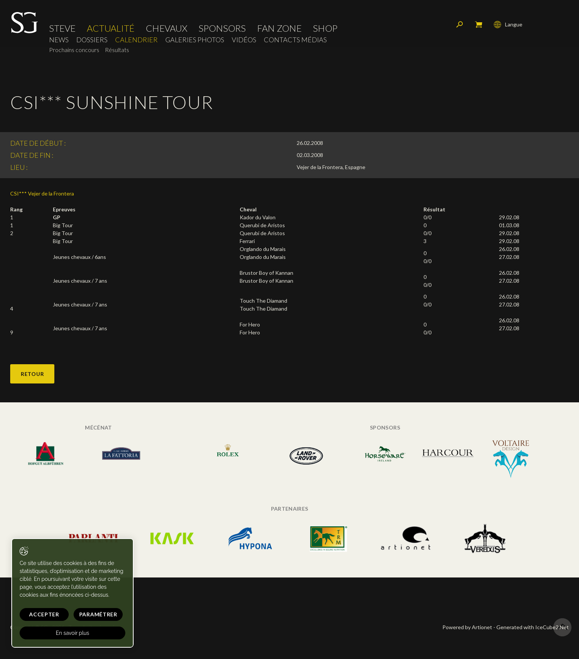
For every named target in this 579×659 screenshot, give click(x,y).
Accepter (44, 614)
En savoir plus (72, 633)
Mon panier (478, 24)
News (59, 40)
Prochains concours (74, 49)
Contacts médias (295, 40)
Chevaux (166, 28)
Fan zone (279, 28)
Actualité (110, 28)
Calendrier (136, 40)
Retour (32, 374)
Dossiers (92, 40)
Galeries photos (194, 40)
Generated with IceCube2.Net (532, 627)
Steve (62, 28)
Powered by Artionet (467, 627)
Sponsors (222, 28)
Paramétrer (98, 614)
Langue (508, 24)
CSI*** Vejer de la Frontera (42, 193)
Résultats (117, 49)
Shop (325, 28)
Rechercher (460, 24)
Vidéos (244, 40)
